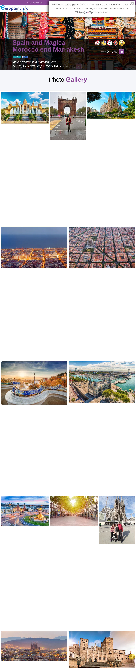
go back (17, 57)
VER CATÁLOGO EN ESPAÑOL (35, 3)
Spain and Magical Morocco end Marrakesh (48, 46)
